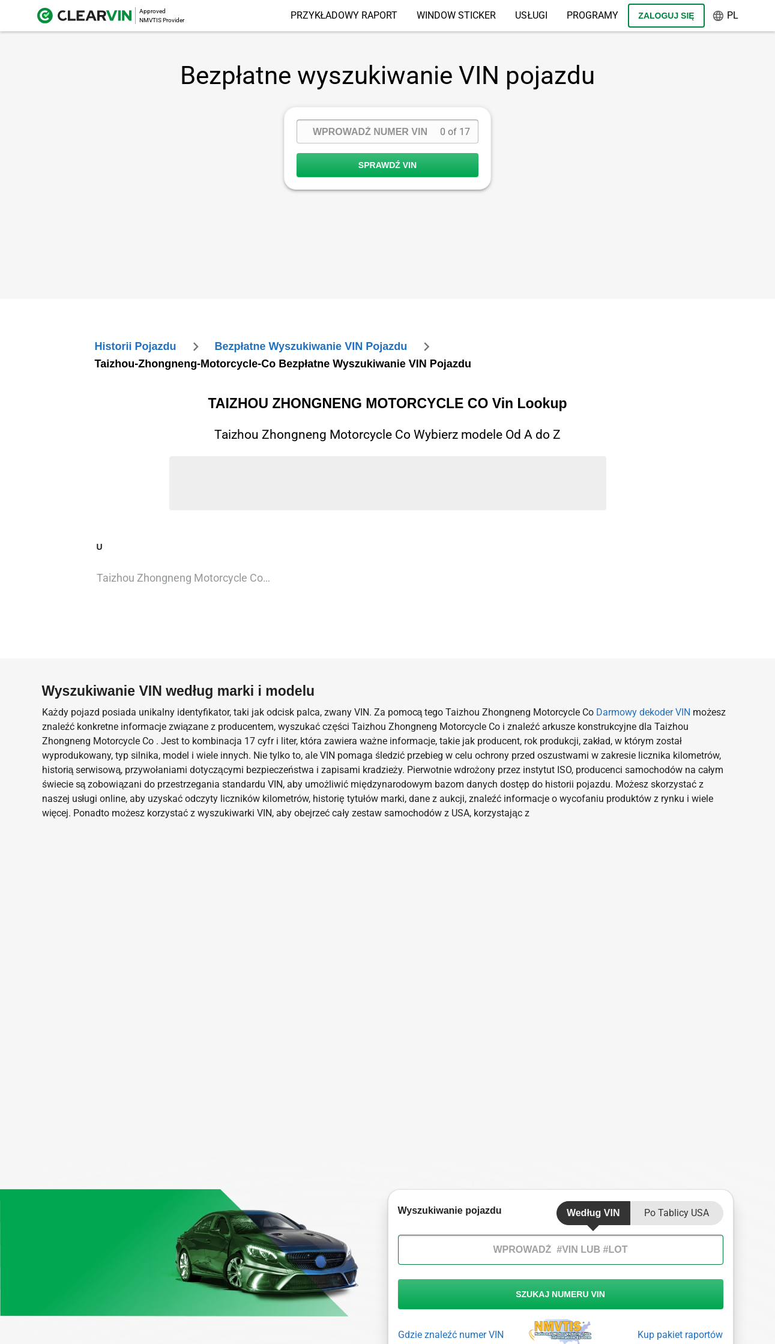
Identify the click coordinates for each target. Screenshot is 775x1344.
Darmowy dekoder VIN (643, 712)
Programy (592, 15)
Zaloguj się (666, 15)
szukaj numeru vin (560, 1294)
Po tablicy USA (676, 1213)
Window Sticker (456, 15)
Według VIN (593, 1213)
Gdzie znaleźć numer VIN (451, 1334)
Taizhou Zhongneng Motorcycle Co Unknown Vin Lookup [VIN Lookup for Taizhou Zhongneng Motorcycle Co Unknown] (189, 577)
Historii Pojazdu (135, 346)
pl (725, 16)
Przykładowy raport (344, 15)
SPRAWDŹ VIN (387, 165)
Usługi (531, 15)
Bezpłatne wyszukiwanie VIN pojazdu (310, 346)
